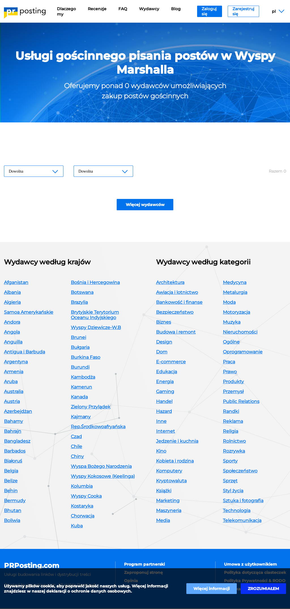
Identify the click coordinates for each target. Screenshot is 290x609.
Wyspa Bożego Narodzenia (101, 467)
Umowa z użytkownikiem (250, 564)
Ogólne (231, 342)
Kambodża (83, 377)
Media (163, 521)
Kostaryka (82, 506)
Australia (13, 392)
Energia (165, 382)
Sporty (230, 461)
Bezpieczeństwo (174, 312)
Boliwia (12, 521)
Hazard (164, 412)
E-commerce (171, 362)
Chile (76, 447)
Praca (229, 362)
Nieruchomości (240, 332)
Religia (230, 431)
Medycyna (234, 283)
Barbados (14, 451)
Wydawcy (149, 8)
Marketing (168, 501)
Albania (12, 293)
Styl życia (233, 491)
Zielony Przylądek (90, 407)
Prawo (230, 372)
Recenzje (97, 8)
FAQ (122, 8)
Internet (165, 431)
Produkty (233, 382)
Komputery (169, 471)
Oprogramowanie (243, 352)
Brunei (78, 338)
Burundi (80, 367)
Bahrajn (12, 431)
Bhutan (12, 511)
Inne (161, 422)
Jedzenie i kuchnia (177, 441)
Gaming (165, 392)
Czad (76, 437)
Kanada (79, 397)
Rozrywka (234, 451)
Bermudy (14, 501)
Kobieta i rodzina (175, 461)
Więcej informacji (211, 588)
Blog (176, 8)
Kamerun (81, 387)
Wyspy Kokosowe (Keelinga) (103, 476)
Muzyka (231, 322)
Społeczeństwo (240, 471)
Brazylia (79, 302)
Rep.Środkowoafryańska (98, 427)
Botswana (82, 293)
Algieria (12, 302)
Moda (229, 302)
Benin (11, 491)
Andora (12, 322)
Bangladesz (17, 441)
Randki (231, 412)
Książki (163, 491)
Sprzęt (230, 481)
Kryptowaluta (171, 481)
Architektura (170, 283)
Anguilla (13, 342)
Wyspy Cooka (86, 496)
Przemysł (233, 392)
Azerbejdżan (18, 412)
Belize (11, 481)
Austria (12, 402)
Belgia (11, 471)
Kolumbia (82, 486)
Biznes (163, 322)
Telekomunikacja (242, 521)
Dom (161, 352)
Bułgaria (80, 348)
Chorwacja (82, 516)
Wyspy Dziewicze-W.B (96, 328)
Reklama (233, 422)
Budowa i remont (176, 332)
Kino (161, 451)
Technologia (236, 511)
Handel (164, 402)
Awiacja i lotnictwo (177, 293)
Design (164, 342)
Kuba (77, 526)
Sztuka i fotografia (243, 501)
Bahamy (13, 422)
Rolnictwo (234, 441)
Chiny (77, 457)
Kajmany (81, 417)
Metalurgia (235, 293)
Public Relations (241, 402)
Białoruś (13, 461)
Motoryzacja (236, 312)
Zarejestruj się (243, 11)
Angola (12, 332)
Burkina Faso (85, 357)
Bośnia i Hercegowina (95, 283)
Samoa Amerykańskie (28, 312)
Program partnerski (144, 564)
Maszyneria (168, 511)
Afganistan (16, 283)
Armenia (13, 372)
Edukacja (166, 372)
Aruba (11, 382)
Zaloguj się (209, 11)
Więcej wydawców (145, 205)
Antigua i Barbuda (24, 352)
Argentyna (16, 362)
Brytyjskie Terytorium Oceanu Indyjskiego (95, 315)
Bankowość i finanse (179, 302)
